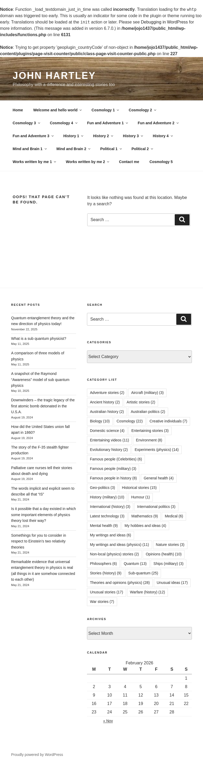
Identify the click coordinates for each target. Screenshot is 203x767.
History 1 (73, 136)
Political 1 (111, 149)
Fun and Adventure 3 (33, 136)
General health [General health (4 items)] (159, 478)
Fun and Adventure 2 (158, 123)
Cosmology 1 (105, 110)
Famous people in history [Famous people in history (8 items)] (113, 478)
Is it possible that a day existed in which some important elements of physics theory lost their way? (43, 515)
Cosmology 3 (27, 123)
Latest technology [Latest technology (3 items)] (107, 516)
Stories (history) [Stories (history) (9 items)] (105, 573)
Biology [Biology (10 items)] (100, 421)
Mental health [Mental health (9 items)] (104, 525)
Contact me (129, 162)
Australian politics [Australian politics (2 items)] (148, 411)
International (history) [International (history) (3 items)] (110, 506)
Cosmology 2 (143, 110)
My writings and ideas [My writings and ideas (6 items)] (110, 535)
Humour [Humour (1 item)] (140, 497)
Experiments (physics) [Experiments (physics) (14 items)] (157, 449)
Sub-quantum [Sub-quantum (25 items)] (143, 573)
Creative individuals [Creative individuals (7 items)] (168, 421)
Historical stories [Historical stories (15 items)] (139, 487)
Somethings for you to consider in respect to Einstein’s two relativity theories (38, 541)
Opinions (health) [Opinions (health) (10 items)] (163, 554)
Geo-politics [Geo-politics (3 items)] (102, 487)
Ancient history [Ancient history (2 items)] (105, 402)
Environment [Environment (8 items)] (149, 440)
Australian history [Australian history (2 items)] (107, 411)
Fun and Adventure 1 (108, 123)
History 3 (133, 136)
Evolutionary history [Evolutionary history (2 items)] (109, 449)
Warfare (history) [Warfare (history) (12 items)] (147, 592)
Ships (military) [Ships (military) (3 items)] (169, 563)
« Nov (108, 721)
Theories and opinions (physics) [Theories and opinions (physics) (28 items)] (120, 582)
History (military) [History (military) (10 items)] (107, 497)
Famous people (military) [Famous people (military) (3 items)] (113, 468)
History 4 (163, 136)
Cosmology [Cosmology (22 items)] (130, 421)
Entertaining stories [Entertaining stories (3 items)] (150, 430)
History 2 (103, 136)
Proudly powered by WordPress (37, 754)
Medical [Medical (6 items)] (174, 516)
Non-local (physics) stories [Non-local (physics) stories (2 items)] (114, 554)
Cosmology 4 (64, 123)
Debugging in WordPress (164, 22)
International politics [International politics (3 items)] (156, 506)
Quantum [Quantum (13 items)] (135, 563)
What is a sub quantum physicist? (38, 338)
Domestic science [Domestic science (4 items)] (107, 430)
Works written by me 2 (88, 162)
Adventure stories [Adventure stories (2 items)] (107, 392)
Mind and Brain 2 (74, 149)
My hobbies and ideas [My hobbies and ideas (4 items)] (145, 525)
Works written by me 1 (35, 162)
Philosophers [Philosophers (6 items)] (103, 563)
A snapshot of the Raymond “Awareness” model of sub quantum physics (40, 379)
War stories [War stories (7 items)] (102, 601)
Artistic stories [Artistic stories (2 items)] (141, 402)
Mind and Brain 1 (30, 149)
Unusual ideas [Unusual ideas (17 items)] (172, 582)
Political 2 (142, 149)
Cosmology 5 (161, 162)
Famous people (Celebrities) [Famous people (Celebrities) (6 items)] (116, 459)
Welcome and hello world (58, 110)
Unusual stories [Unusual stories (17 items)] (106, 592)
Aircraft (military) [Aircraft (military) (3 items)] (147, 392)
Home (18, 110)
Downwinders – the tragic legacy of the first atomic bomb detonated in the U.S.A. (43, 406)
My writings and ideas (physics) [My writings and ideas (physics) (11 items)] (119, 544)
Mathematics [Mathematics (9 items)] (144, 516)
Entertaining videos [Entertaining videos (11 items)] (109, 440)
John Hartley (54, 75)
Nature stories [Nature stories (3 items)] (170, 544)
